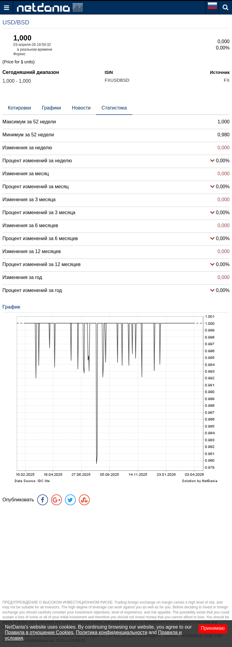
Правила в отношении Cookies (39, 632)
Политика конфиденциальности (111, 632)
